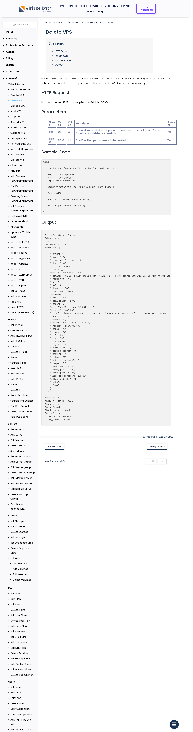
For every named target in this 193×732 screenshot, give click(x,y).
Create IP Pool (18, 330)
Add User (15, 683)
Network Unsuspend (22, 149)
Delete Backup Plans (22, 666)
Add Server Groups (21, 461)
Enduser (11, 65)
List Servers (17, 429)
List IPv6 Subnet (19, 395)
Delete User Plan (20, 611)
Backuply (11, 38)
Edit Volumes (20, 565)
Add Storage (17, 532)
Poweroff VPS (18, 127)
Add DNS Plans (18, 633)
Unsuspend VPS (19, 138)
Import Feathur (19, 253)
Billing (9, 58)
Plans (11, 579)
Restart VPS (17, 122)
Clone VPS (16, 165)
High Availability (19, 216)
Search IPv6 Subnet (21, 400)
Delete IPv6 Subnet (21, 411)
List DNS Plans (18, 628)
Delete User (17, 694)
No (178, 461)
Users (11, 672)
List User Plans (18, 606)
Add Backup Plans (20, 655)
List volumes (20, 554)
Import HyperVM (20, 258)
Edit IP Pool (16, 346)
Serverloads (17, 451)
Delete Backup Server (23, 494)
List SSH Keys (17, 291)
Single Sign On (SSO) (22, 312)
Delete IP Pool (18, 352)
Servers (12, 424)
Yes (167, 461)
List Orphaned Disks (21, 538)
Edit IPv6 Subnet (19, 406)
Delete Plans (17, 601)
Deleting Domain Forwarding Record (21, 198)
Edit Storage (17, 522)
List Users (15, 678)
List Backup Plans (20, 649)
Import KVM (17, 269)
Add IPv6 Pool (18, 341)
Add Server (16, 434)
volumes (15, 549)
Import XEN (17, 280)
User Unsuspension (21, 705)
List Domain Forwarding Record (24, 208)
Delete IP (15, 390)
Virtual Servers (16, 84)
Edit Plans (16, 595)
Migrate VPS (17, 160)
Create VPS (17, 95)
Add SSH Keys (18, 296)
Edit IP (13, 384)
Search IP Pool (18, 363)
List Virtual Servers (21, 89)
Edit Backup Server (21, 489)
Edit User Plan (18, 622)
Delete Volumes (22, 570)
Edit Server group (20, 467)
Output (66, 65)
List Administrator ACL (23, 716)
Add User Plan (18, 617)
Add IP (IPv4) (18, 373)
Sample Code (69, 60)
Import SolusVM (19, 242)
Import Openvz (19, 264)
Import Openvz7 (20, 285)
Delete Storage (19, 527)
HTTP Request (69, 51)
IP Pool (12, 319)
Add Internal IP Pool (21, 335)
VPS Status (16, 226)
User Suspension (20, 699)
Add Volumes (20, 560)
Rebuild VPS (17, 154)
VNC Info (15, 171)
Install (9, 32)
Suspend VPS (17, 133)
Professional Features (19, 45)
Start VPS (15, 111)
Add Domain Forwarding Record (24, 178)
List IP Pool (16, 325)
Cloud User (12, 71)
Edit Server (16, 440)
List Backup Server (21, 478)
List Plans (15, 584)
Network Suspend (20, 143)
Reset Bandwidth (20, 221)
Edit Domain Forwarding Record (24, 188)
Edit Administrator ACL (23, 721)
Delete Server (18, 445)
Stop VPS (15, 116)
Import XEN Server (21, 274)
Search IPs (16, 368)
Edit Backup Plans (20, 660)
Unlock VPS (17, 307)
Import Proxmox (20, 247)
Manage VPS (17, 106)
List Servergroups (20, 456)
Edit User (15, 689)
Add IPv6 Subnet (20, 417)
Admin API (12, 78)
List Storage (17, 516)
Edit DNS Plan (18, 638)
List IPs (14, 357)
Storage (13, 511)
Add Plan (15, 590)
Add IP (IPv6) (17, 379)
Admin (10, 51)
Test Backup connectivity (17, 502)
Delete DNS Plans (20, 644)
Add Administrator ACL (23, 710)
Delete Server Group (22, 472)
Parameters (68, 55)
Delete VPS (17, 100)
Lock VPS (15, 301)
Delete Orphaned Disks (24, 543)
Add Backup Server (21, 483)
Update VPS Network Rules (22, 234)
